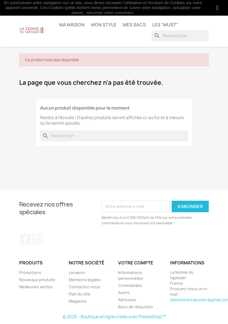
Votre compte (135, 263)
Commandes (130, 285)
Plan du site (79, 294)
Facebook (25, 239)
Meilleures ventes (36, 286)
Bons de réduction (135, 306)
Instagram (37, 239)
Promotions (30, 272)
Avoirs (124, 292)
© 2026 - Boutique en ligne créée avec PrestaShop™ (114, 317)
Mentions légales (85, 279)
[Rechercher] (180, 35)
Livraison (77, 272)
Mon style (103, 25)
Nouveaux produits (37, 279)
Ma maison (72, 25)
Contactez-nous (84, 286)
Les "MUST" (165, 25)
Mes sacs (134, 25)
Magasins (78, 301)
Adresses (127, 299)
